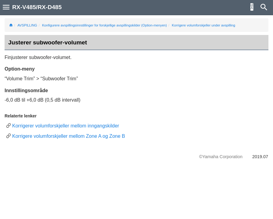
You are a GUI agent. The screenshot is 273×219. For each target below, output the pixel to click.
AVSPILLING (27, 25)
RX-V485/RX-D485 (37, 7)
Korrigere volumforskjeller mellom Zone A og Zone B (68, 136)
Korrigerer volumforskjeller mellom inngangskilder (65, 125)
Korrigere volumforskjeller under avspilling (203, 25)
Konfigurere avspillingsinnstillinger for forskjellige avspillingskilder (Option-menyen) (104, 25)
